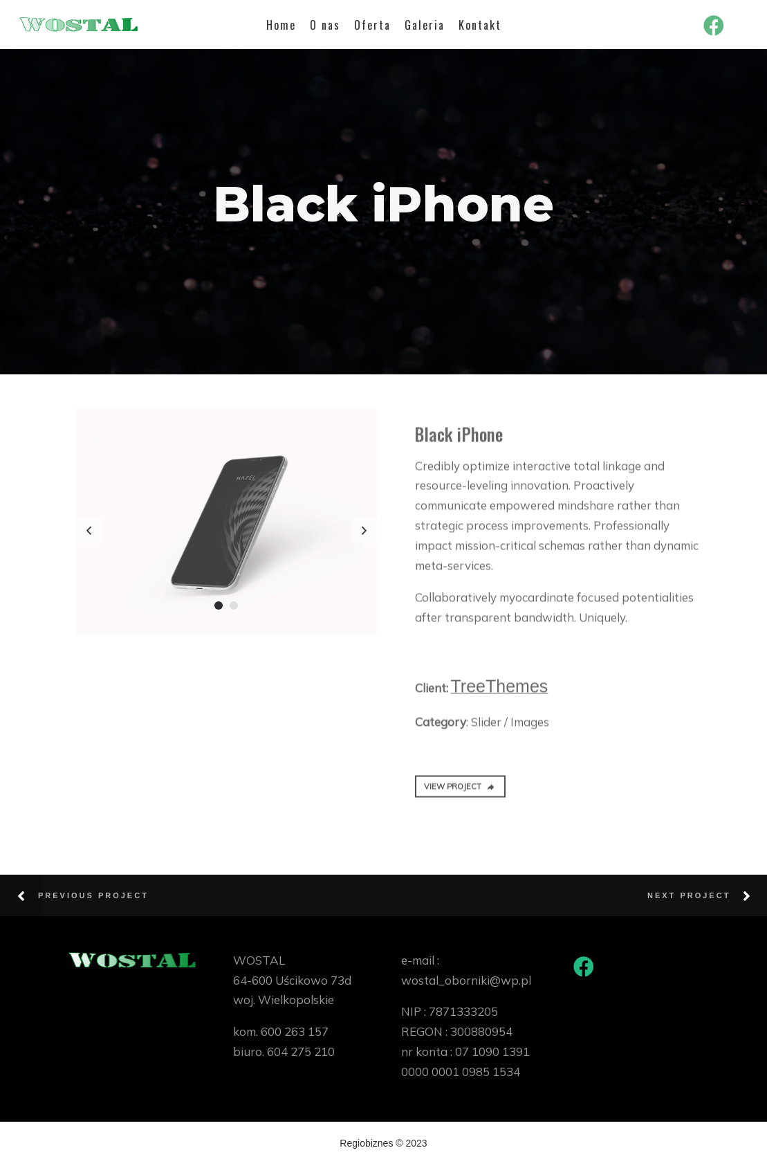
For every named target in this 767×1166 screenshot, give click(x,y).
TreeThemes (499, 692)
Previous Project (93, 895)
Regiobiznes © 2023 (383, 1143)
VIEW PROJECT (460, 793)
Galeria (425, 25)
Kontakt (480, 25)
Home (281, 25)
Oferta (372, 25)
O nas (325, 25)
